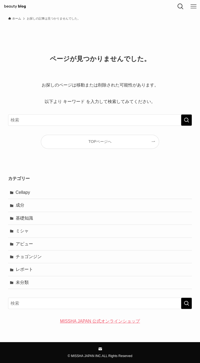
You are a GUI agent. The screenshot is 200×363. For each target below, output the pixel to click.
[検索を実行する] (186, 120)
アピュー (24, 244)
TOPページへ (100, 141)
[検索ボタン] (180, 6)
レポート (24, 269)
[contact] (100, 348)
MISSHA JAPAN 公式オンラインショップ (100, 321)
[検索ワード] (100, 120)
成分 (20, 205)
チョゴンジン (29, 256)
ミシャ (22, 231)
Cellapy (23, 192)
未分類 (22, 282)
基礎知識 (24, 218)
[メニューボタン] (193, 6)
